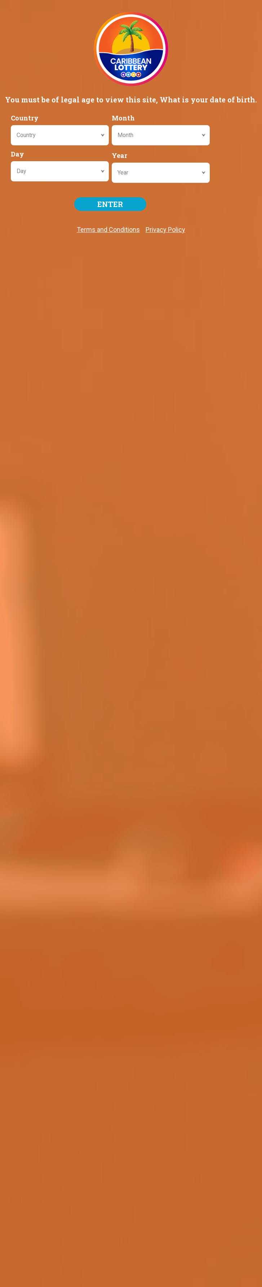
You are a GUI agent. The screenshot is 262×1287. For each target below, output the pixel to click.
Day (17, 154)
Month (123, 118)
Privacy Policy (165, 229)
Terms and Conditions (108, 229)
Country (25, 118)
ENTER (110, 204)
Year (119, 155)
